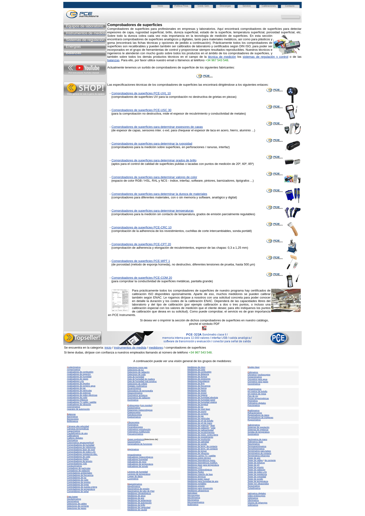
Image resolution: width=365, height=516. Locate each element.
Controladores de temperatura (81, 489)
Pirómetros (253, 401)
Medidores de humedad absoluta (202, 397)
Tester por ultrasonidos (258, 483)
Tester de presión (256, 467)
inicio (108, 347)
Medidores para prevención (200, 488)
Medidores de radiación (198, 428)
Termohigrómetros (256, 449)
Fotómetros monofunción (139, 429)
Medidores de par (195, 416)
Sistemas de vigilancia (258, 429)
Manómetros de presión (139, 489)
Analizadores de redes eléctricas (82, 395)
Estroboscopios (135, 415)
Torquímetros (254, 486)
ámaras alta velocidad (78, 426)
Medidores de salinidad (198, 442)
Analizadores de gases (77, 379)
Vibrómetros (253, 500)
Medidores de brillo (136, 505)
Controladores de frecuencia (80, 475)
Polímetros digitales (257, 403)
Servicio (247, 6)
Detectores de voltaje (137, 384)
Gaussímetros (134, 442)
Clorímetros (72, 440)
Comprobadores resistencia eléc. (82, 454)
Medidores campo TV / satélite (201, 456)
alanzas (71, 414)
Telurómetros (254, 444)
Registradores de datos (258, 415)
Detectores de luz (136, 370)
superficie (88, 442)
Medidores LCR (194, 467)
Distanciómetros (135, 393)
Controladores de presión (79, 482)
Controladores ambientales (79, 473)
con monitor (146, 405)
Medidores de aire (136, 498)
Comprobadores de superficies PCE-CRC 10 (142, 227)
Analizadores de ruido (77, 397)
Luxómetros (133, 479)
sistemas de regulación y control (265, 56)
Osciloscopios (263, 374)
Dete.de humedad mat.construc (142, 381)
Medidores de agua (136, 496)
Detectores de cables (77, 503)
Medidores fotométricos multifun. (202, 463)
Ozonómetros (254, 384)
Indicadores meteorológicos (140, 457)
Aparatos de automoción (78, 409)
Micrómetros (193, 500)
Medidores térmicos (196, 476)
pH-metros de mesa (257, 394)
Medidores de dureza (197, 376)
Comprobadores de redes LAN (81, 452)
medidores (156, 347)
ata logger (72, 497)
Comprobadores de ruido (78, 456)
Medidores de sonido (197, 444)
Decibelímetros (74, 499)
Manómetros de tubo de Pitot (141, 491)
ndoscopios (134, 405)
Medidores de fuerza (196, 388)
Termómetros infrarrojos (259, 456)
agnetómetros (135, 484)
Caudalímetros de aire (77, 433)
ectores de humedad (138, 472)
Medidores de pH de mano (199, 423)
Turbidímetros (254, 488)
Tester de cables (255, 460)
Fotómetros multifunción (139, 432)
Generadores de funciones (140, 444)
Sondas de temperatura (259, 432)
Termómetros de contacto (259, 453)
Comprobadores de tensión (79, 461)
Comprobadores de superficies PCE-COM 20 (142, 277)
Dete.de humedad (136, 377)
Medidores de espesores (198, 379)
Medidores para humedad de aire (202, 481)
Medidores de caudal (137, 510)
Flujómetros (133, 425)
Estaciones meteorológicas (140, 410)
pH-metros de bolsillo (257, 391)
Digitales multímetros (137, 386)
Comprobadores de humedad (80, 445)
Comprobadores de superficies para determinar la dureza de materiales (159, 194)
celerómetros (74, 367)
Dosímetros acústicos (138, 395)
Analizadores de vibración (79, 404)
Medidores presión (196, 486)
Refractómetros (255, 413)
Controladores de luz (76, 477)
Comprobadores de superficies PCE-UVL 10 (141, 93)
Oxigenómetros (255, 377)
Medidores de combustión (199, 372)
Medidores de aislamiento (140, 500)
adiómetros (254, 410)
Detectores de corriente (78, 506)
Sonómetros (253, 434)
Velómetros (253, 498)
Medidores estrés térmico (199, 458)
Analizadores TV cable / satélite (81, 402)
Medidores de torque (197, 451)
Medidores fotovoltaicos (198, 381)
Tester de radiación (256, 469)
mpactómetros (135, 455)
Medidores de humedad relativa (202, 402)
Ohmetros (252, 374)
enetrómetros (254, 389)
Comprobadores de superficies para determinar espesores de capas (157, 127)
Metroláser (192, 493)
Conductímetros (74, 466)
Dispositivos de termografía (140, 391)
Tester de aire (254, 458)
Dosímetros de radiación (139, 398)
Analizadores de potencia (79, 393)
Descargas (225, 6)
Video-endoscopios (256, 496)
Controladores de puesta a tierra (82, 487)
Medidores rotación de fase (200, 474)
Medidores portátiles (196, 483)
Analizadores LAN (75, 381)
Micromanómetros (195, 502)
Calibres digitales (75, 438)
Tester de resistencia (257, 474)
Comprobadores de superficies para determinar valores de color (154, 177)
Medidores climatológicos (139, 493)
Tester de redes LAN (257, 472)
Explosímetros (134, 417)
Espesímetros (134, 408)
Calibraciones (269, 6)
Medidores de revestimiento (200, 437)
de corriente (270, 460)
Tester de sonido (255, 479)
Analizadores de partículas (79, 390)
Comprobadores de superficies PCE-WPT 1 (141, 261)
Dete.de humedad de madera (141, 379)
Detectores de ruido (137, 374)
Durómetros (133, 400)
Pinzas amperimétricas (258, 398)
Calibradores (73, 436)
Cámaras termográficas (78, 429)
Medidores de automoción (140, 503)
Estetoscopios (134, 412)
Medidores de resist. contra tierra (202, 435)
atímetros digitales (257, 493)
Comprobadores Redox (78, 459)
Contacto (289, 6)
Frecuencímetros (135, 434)
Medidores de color (196, 369)
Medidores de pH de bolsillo (200, 421)
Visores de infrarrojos (257, 503)
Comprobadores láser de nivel (81, 449)
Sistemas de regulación (259, 427)
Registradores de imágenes (260, 417)
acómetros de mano (257, 439)
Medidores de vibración (198, 453)
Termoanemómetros (257, 446)
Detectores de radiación (139, 372)
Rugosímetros (254, 420)
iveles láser (254, 367)
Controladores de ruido (77, 480)
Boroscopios (73, 419)
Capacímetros (73, 431)
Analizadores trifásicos (77, 400)
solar (213, 428)
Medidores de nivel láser (198, 409)
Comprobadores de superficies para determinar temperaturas (153, 210)
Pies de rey (253, 396)
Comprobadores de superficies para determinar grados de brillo (154, 160)
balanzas (113, 60)
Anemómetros (73, 407)
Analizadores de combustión (80, 372)
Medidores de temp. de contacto (202, 446)
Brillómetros (72, 421)
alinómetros (254, 425)
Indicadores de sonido (138, 466)
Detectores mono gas (138, 367)
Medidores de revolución (198, 439)
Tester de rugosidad (257, 476)
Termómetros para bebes (259, 451)
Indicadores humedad (138, 459)
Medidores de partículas (198, 418)
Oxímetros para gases (258, 381)
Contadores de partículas (79, 468)
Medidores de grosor (197, 393)
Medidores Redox (195, 472)
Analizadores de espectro (79, 374)
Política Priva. (181, 6)
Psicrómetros (254, 405)
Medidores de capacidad (139, 507)
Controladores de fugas (78, 484)
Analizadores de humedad (79, 376)
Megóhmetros (134, 486)
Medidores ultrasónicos (198, 490)
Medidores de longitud (197, 404)
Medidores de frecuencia (198, 386)
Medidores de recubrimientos (200, 432)
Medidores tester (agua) (198, 479)
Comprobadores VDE (77, 463)
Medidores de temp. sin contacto (202, 449)
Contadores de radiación (78, 470)
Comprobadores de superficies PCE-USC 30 (141, 110)
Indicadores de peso (137, 462)
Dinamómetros (134, 388)
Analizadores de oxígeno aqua (81, 386)
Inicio (160, 6)
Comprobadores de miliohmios (81, 447)
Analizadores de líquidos (78, 383)
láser (212, 425)
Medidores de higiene (197, 395)
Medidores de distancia (198, 374)
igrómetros (133, 449)
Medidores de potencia (198, 425)
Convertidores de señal (78, 491)
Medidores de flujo (196, 383)
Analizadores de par (76, 388)
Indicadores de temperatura (140, 464)
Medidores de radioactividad (200, 430)
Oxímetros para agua (257, 379)
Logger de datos (135, 476)
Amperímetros (73, 369)
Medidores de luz (195, 407)
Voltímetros (253, 505)
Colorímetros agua (75, 442)
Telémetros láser (255, 442)
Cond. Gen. (204, 6)
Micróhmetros (193, 497)
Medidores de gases (196, 390)
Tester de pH (254, 465)
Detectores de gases (76, 508)
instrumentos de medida (130, 347)
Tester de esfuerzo (256, 463)
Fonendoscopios (135, 427)
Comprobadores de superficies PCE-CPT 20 (141, 244)
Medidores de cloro (196, 367)
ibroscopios (133, 422)
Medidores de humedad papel (201, 400)
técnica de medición (222, 56)
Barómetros (72, 416)
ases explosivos (136, 439)
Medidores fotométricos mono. (201, 460)
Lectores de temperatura (139, 474)
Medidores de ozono (196, 411)
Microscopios (193, 495)
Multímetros (192, 504)
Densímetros (73, 501)
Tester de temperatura (258, 481)
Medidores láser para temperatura (203, 465)
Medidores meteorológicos (199, 469)
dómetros (253, 372)
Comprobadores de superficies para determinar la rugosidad (152, 143)
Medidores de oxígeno (197, 414)
